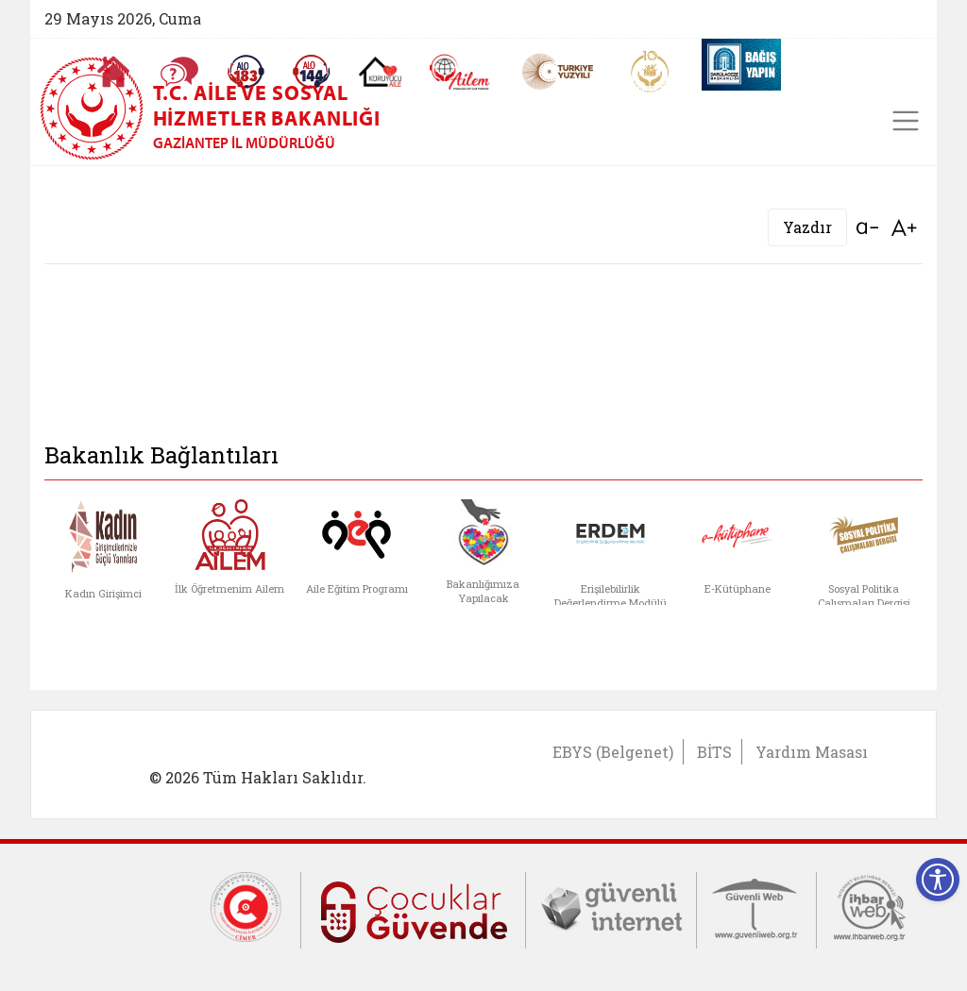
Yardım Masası (811, 752)
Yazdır (807, 227)
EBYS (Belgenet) (612, 752)
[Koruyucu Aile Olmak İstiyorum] (380, 72)
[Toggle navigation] (906, 121)
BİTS (714, 752)
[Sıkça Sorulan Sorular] (179, 72)
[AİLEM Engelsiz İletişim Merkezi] (460, 72)
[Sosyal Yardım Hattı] (312, 72)
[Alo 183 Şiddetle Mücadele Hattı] (245, 72)
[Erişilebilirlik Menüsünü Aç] (937, 879)
